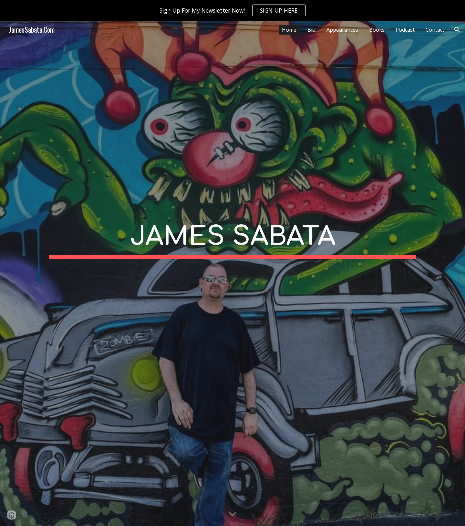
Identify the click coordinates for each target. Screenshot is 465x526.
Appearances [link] (342, 29)
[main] (232, 273)
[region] (232, 10)
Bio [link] (311, 29)
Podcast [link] (405, 29)
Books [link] (377, 29)
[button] (457, 30)
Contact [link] (435, 29)
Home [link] (289, 29)
